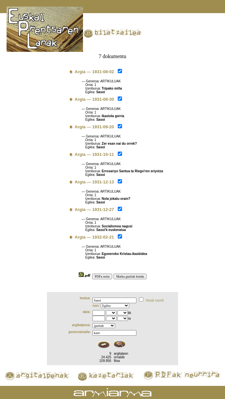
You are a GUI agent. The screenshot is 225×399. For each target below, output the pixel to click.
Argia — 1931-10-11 (94, 154)
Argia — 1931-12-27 (94, 209)
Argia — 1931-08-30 (94, 99)
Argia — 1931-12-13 (94, 181)
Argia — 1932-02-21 (94, 237)
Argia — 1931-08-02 (94, 71)
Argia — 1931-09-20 (94, 126)
